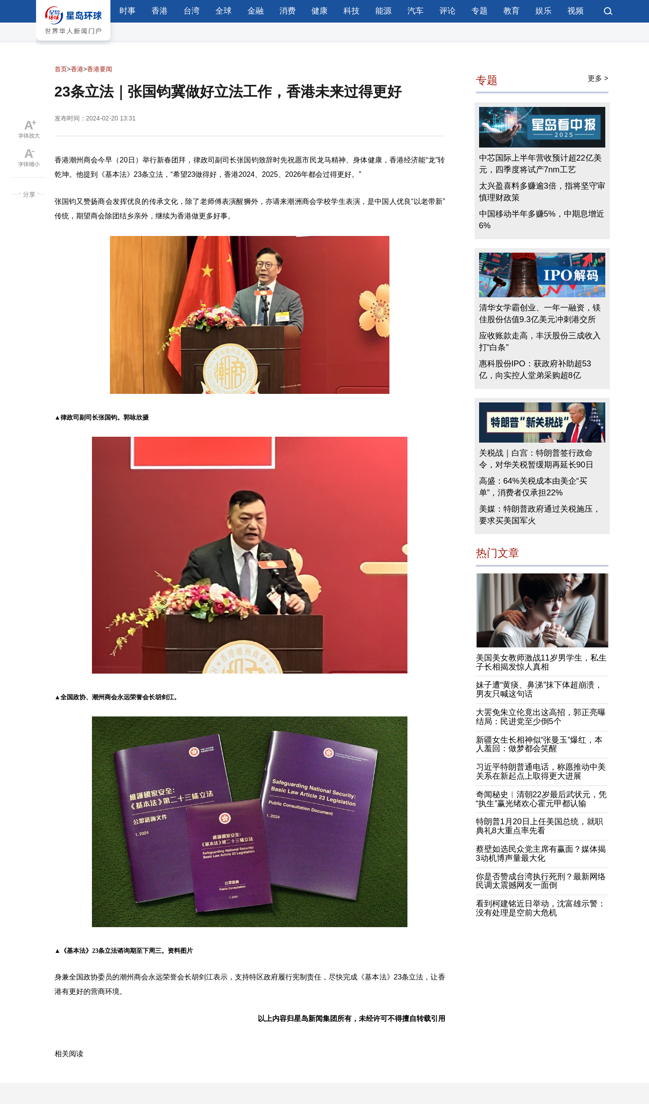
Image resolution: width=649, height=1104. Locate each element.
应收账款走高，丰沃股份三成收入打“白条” (540, 341)
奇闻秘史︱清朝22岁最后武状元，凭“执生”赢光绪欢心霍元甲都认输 (541, 799)
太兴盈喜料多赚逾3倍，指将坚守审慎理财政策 (542, 191)
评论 (447, 10)
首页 (61, 69)
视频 (575, 10)
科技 (351, 10)
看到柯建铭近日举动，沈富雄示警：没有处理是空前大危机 (541, 908)
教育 (511, 10)
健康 (319, 10)
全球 (223, 10)
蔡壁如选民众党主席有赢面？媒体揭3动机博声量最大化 (541, 854)
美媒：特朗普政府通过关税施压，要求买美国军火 (540, 514)
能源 (383, 10)
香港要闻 (99, 69)
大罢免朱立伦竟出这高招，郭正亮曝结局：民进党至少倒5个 (541, 717)
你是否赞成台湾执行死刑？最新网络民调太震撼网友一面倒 (541, 881)
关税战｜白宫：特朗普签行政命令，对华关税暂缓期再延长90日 (536, 458)
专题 (479, 10)
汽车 (415, 10)
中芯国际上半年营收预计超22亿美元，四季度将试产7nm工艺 (540, 163)
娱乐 (543, 10)
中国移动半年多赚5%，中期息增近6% (541, 219)
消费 (287, 10)
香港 (159, 10)
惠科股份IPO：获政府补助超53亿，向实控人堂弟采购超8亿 (535, 369)
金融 (255, 10)
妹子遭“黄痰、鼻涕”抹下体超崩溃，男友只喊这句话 (539, 689)
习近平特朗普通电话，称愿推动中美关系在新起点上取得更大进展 (541, 771)
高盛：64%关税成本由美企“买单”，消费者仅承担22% (533, 486)
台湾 (191, 10)
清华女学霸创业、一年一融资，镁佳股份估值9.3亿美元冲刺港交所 (540, 313)
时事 (127, 10)
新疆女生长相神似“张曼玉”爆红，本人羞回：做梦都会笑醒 (539, 744)
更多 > (598, 78)
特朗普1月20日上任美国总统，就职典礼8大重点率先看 (539, 826)
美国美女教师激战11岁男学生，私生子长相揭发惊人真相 (541, 662)
